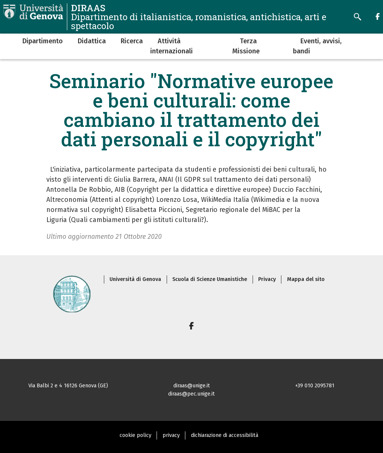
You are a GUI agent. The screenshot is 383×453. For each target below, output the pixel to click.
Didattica (92, 41)
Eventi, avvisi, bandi (317, 46)
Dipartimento (42, 41)
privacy (171, 435)
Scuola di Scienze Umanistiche (209, 279)
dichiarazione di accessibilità (224, 435)
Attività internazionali (171, 46)
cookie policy (135, 435)
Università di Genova (135, 279)
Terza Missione (246, 46)
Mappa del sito (306, 279)
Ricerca (132, 41)
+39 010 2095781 (314, 385)
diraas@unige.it (191, 385)
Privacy (267, 279)
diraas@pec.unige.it (191, 394)
